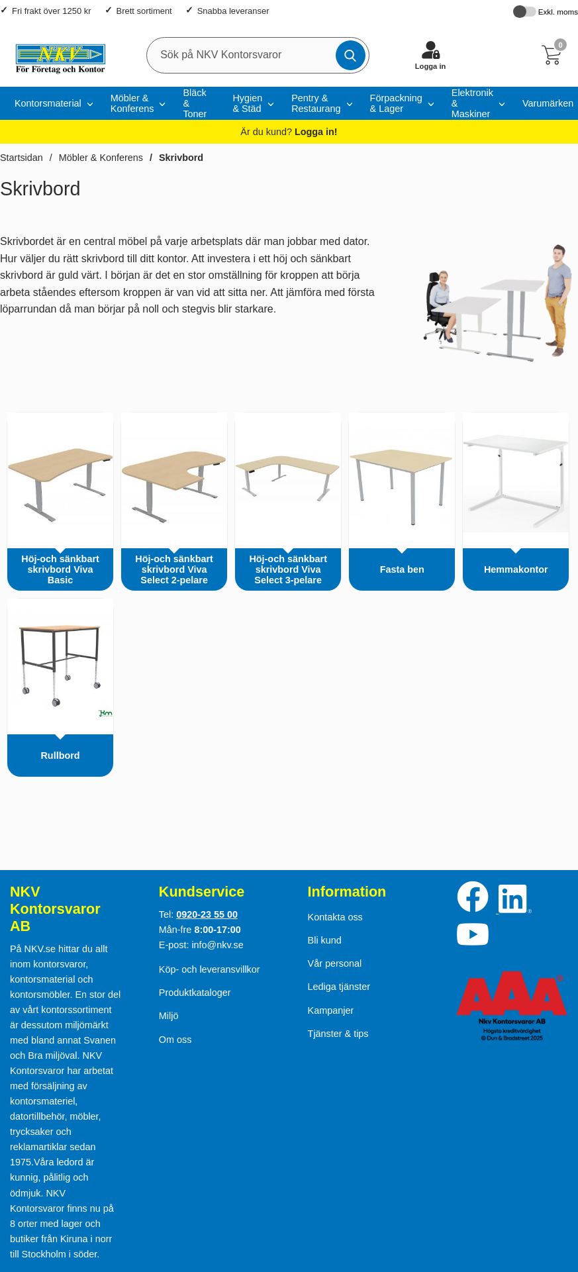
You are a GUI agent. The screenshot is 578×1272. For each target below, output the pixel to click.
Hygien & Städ (247, 103)
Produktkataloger (195, 992)
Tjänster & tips (338, 1033)
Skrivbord (181, 157)
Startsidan (21, 157)
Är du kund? (288, 131)
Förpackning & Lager (396, 103)
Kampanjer (331, 1010)
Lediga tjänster (339, 986)
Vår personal (335, 963)
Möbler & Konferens (132, 103)
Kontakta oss (335, 917)
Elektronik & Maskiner (472, 103)
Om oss (175, 1039)
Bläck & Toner (195, 103)
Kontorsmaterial (48, 103)
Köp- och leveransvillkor (209, 969)
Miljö (169, 1015)
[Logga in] (430, 55)
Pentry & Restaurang (315, 103)
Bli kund (325, 940)
